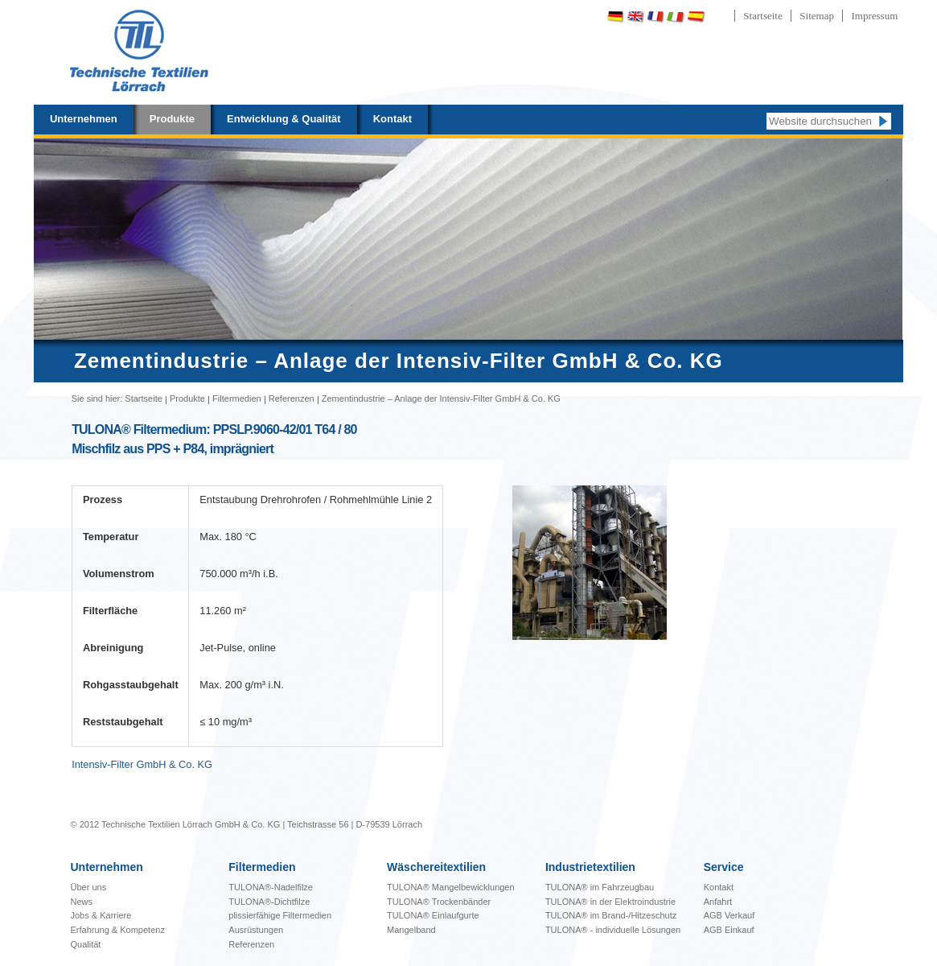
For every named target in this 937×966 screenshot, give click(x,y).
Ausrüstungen (255, 930)
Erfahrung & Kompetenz (118, 930)
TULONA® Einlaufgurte (433, 915)
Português (738, 16)
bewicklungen (451, 887)
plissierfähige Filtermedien (279, 915)
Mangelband (411, 930)
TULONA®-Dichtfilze (269, 901)
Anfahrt (718, 901)
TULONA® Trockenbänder (439, 901)
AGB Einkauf (729, 930)
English (635, 16)
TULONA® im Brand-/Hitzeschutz (610, 915)
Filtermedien (236, 398)
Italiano (675, 16)
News (82, 901)
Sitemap (816, 16)
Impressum (874, 16)
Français (655, 16)
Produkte (172, 119)
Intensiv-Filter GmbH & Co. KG (142, 764)
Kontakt (392, 119)
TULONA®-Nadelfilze (270, 887)
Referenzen (291, 398)
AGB (714, 915)
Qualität (86, 944)
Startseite (762, 16)
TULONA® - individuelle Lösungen (612, 930)
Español (695, 16)
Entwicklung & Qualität (284, 119)
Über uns (89, 887)
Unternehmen (83, 119)
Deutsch (615, 16)
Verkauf (739, 915)
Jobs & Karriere (101, 915)
